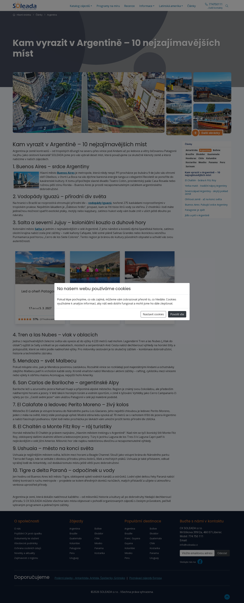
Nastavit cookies (153, 314)
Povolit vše (177, 314)
